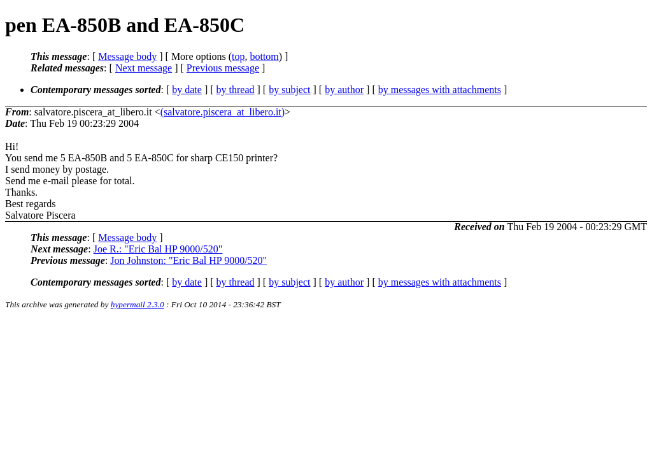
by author (344, 89)
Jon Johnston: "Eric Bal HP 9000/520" (188, 260)
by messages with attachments (439, 89)
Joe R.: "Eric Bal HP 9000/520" (158, 249)
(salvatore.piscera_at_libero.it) (222, 111)
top (238, 56)
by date (187, 89)
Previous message (223, 67)
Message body (127, 56)
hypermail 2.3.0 (137, 304)
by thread (235, 89)
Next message (143, 67)
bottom (264, 56)
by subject (289, 89)
